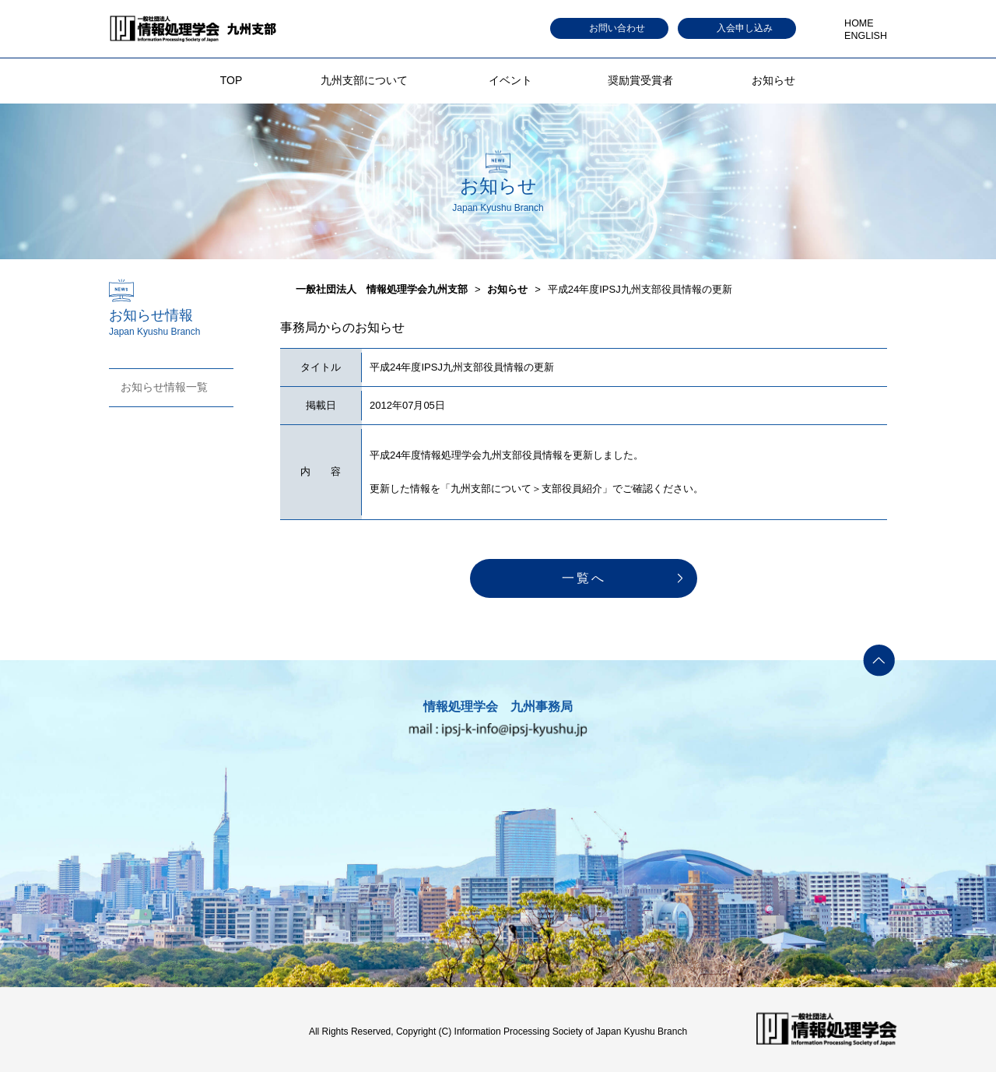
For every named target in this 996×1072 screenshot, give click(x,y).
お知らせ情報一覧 (164, 387)
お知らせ (773, 80)
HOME (859, 23)
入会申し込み (745, 28)
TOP (231, 80)
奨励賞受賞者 (640, 80)
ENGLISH (865, 35)
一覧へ (584, 578)
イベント (510, 80)
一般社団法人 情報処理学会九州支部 (382, 289)
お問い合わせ (617, 28)
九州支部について (364, 80)
